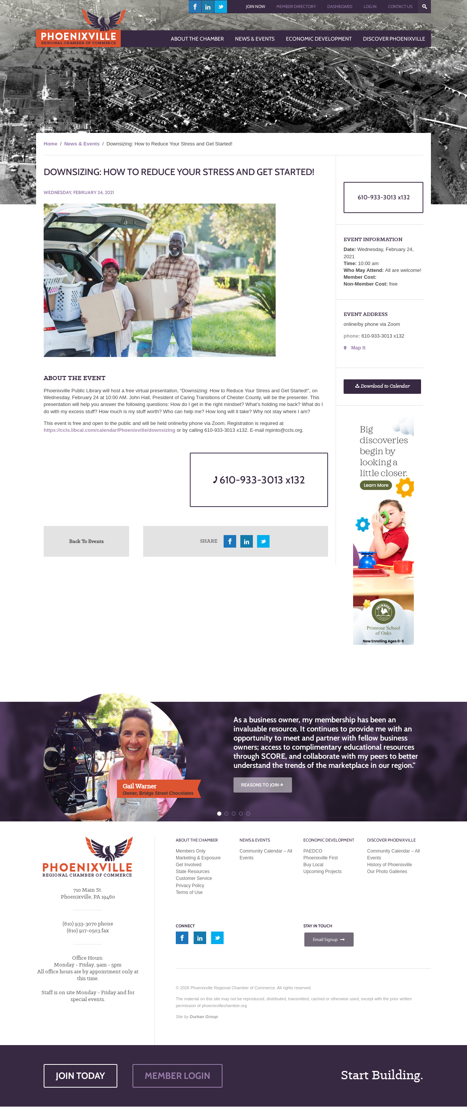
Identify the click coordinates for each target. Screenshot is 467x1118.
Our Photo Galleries (387, 871)
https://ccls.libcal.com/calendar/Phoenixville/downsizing (109, 430)
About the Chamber (197, 840)
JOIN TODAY (80, 1075)
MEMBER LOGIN (177, 1075)
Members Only (190, 851)
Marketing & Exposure (198, 858)
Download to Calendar (382, 386)
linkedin (208, 6)
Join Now (255, 6)
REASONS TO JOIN (262, 785)
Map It (358, 348)
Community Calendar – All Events (266, 854)
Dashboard (339, 6)
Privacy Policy (190, 885)
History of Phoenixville (389, 864)
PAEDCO (312, 851)
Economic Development (328, 840)
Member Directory (296, 6)
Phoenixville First (320, 858)
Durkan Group (204, 1016)
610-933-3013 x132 (259, 480)
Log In (370, 6)
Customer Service (194, 878)
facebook (195, 6)
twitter (221, 6)
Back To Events (86, 541)
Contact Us (400, 6)
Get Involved (188, 864)
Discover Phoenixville (391, 840)
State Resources (193, 871)
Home (50, 144)
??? (424, 6)
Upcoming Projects (322, 871)
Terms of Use (189, 892)
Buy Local (313, 864)
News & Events (81, 144)
